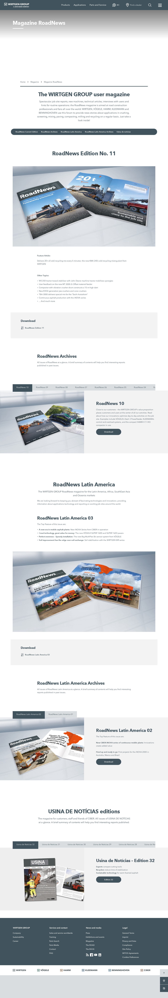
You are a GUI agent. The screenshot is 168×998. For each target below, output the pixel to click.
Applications (80, 5)
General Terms (128, 933)
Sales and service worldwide (61, 933)
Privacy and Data (129, 941)
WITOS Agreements (130, 953)
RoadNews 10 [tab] (22, 387)
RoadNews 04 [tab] (140, 387)
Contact (52, 949)
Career (15, 941)
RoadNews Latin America (77, 132)
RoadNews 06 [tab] (101, 387)
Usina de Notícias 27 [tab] (153, 844)
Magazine (90, 941)
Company (17, 933)
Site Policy (126, 949)
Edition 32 (108, 880)
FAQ (51, 953)
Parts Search (54, 941)
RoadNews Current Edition (30, 132)
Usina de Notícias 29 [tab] (102, 844)
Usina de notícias (131, 132)
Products (65, 5)
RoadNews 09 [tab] (42, 387)
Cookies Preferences (130, 957)
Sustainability (18, 937)
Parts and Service (98, 5)
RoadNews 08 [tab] (62, 387)
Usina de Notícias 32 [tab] (25, 844)
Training (52, 937)
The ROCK (90, 949)
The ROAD (90, 945)
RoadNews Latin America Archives (106, 132)
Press (88, 933)
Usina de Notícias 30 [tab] (77, 844)
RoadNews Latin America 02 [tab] (28, 714)
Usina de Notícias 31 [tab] (51, 844)
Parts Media (54, 945)
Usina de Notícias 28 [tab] (128, 844)
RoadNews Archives (53, 132)
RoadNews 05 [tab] (120, 387)
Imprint (125, 937)
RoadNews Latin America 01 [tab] (61, 714)
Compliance (127, 945)
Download (108, 432)
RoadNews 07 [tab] (81, 387)
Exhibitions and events (95, 937)
